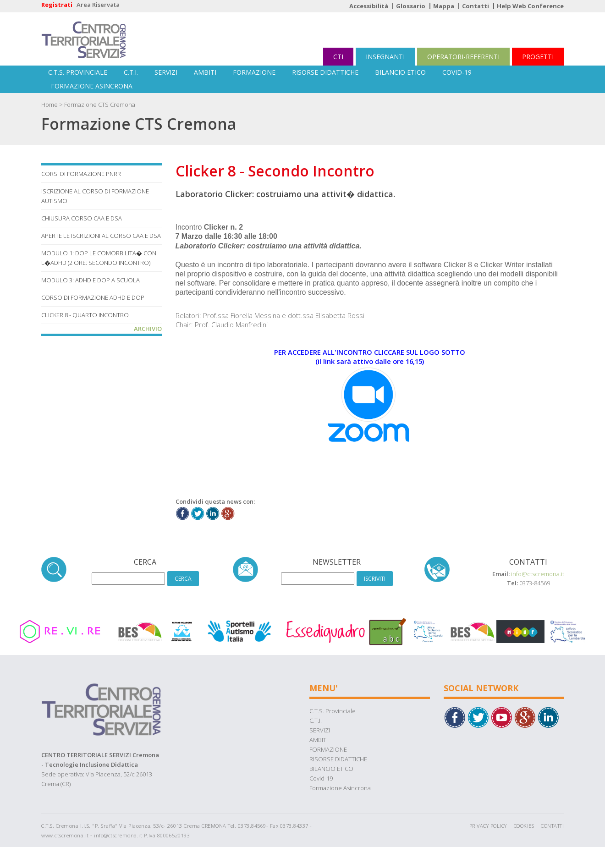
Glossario (410, 6)
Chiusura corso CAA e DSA (81, 218)
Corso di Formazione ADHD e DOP (92, 297)
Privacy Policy (488, 825)
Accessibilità (368, 6)
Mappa (443, 6)
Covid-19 (457, 72)
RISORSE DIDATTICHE (325, 72)
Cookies (524, 825)
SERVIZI (165, 72)
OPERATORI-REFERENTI (463, 56)
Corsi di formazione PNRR (81, 174)
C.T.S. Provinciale (77, 72)
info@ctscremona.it (537, 574)
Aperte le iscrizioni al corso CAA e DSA (101, 235)
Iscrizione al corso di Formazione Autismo (95, 196)
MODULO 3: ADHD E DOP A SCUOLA (90, 280)
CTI (338, 56)
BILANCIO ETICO (400, 72)
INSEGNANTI (385, 56)
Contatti (475, 6)
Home (49, 104)
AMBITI (205, 72)
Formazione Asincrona (91, 86)
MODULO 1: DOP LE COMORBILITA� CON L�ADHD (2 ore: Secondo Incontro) (98, 258)
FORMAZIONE (254, 72)
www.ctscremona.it (65, 835)
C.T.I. (131, 72)
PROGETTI (538, 56)
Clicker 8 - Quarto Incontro (85, 315)
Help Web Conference (530, 6)
